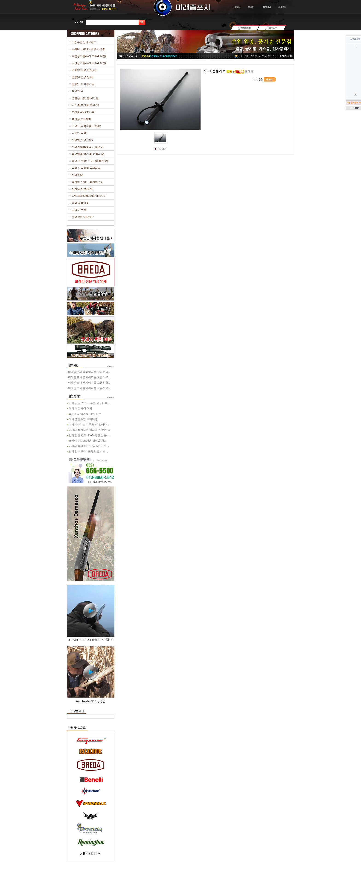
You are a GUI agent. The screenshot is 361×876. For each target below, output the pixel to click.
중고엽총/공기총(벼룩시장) (88, 153)
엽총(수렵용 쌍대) (82, 77)
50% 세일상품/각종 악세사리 (89, 195)
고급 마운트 (79, 209)
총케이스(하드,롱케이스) (87, 182)
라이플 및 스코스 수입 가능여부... (89, 403)
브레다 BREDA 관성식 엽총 (88, 49)
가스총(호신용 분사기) (85, 105)
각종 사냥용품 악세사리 (86, 168)
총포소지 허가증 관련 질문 (85, 414)
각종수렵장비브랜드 (84, 42)
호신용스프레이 (81, 119)
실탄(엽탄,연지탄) (82, 188)
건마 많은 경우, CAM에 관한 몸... (89, 435)
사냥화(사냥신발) (82, 140)
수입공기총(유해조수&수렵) (89, 56)
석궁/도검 (77, 91)
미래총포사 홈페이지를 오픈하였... (89, 372)
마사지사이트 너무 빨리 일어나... (89, 424)
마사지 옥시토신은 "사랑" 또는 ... (89, 446)
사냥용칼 (77, 174)
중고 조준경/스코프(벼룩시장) (90, 161)
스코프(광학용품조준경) (86, 126)
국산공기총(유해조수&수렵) (89, 63)
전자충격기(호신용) (84, 112)
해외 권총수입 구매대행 (83, 419)
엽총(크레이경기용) (84, 84)
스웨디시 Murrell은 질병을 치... (88, 440)
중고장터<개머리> (83, 216)
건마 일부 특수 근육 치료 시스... (88, 451)
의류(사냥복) (79, 133)
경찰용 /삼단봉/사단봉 (85, 98)
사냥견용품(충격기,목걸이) (88, 147)
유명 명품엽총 (80, 203)
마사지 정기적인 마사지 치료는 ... (89, 429)
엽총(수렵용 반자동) (84, 70)
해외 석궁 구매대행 (80, 408)
